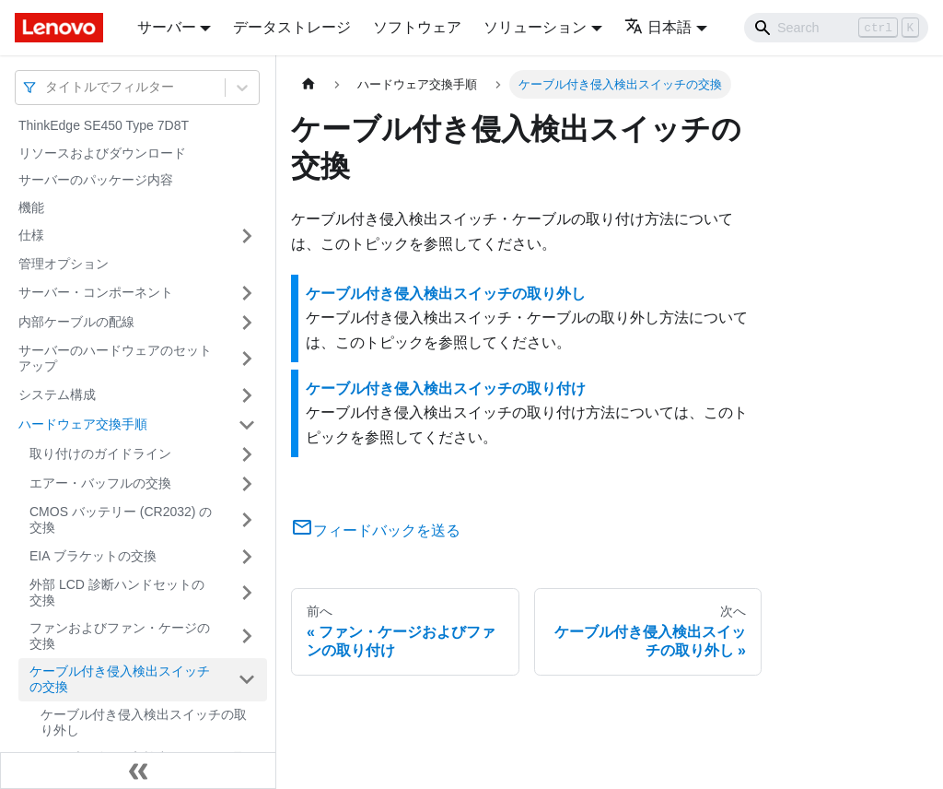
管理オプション (63, 263)
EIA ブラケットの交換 (93, 555)
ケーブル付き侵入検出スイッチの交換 (119, 679)
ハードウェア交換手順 (82, 424)
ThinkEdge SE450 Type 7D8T (103, 125)
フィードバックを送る (375, 530)
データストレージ (292, 27)
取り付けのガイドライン (100, 453)
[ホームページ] (308, 84)
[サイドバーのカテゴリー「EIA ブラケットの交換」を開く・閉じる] (247, 556)
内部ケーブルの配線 (76, 321)
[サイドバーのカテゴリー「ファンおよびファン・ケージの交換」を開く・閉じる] (247, 636)
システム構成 (57, 394)
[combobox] (47, 87)
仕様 (31, 235)
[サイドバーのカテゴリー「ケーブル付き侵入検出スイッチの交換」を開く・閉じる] (247, 679)
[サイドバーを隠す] (138, 770)
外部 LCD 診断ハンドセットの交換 (116, 592)
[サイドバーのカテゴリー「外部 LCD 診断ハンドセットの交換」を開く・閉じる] (247, 593)
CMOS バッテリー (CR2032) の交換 (120, 520)
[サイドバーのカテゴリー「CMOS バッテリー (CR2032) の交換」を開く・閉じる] (247, 520)
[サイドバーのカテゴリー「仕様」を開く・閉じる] (247, 236)
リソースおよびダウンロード (102, 153)
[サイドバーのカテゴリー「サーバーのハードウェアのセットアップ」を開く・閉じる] (247, 359)
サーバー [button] (166, 27)
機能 (31, 207)
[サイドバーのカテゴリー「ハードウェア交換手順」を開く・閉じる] (247, 425)
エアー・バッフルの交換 (100, 483)
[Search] (836, 27)
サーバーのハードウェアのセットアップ (115, 358)
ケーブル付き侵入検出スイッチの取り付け (446, 388)
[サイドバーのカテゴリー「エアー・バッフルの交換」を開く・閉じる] (247, 484)
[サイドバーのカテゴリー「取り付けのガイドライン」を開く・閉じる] (247, 454)
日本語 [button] (658, 27)
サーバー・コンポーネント (95, 292)
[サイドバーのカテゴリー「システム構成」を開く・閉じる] (247, 395)
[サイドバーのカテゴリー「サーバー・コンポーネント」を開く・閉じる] (247, 293)
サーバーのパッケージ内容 (95, 179)
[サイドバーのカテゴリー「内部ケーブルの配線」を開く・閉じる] (247, 322)
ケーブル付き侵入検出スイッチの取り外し (144, 722)
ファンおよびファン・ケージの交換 (119, 636)
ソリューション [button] (535, 27)
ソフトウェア (417, 27)
